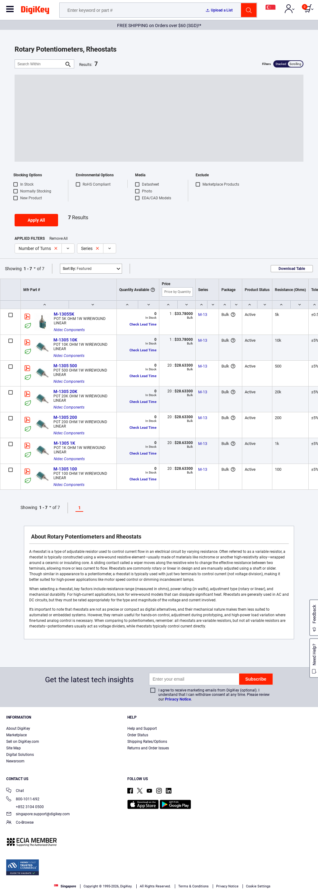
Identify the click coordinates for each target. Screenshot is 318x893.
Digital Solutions (20, 754)
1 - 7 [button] (28, 268)
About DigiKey (18, 728)
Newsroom (15, 761)
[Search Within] (39, 64)
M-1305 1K (64, 443)
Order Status (137, 735)
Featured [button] (77, 268)
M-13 (202, 314)
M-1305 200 (65, 417)
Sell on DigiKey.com (22, 741)
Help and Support (142, 728)
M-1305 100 (65, 468)
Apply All (36, 220)
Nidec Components (69, 330)
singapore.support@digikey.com (38, 814)
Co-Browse (20, 823)
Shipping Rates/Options (147, 741)
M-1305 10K (65, 339)
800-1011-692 (22, 800)
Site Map (13, 748)
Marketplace (16, 735)
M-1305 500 (65, 365)
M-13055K (64, 314)
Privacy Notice (178, 699)
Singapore (65, 886)
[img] (35, 11)
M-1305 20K (65, 391)
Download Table (292, 268)
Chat (15, 791)
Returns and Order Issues (148, 748)
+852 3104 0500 (25, 807)
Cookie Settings (258, 886)
